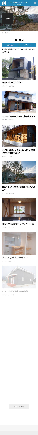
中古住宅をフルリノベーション (15, 258)
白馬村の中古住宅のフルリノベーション (18, 224)
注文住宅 (10, 45)
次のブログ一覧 (19, 406)
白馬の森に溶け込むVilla (13, 83)
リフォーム (27, 45)
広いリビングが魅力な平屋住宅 (15, 291)
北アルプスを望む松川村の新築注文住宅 (18, 116)
